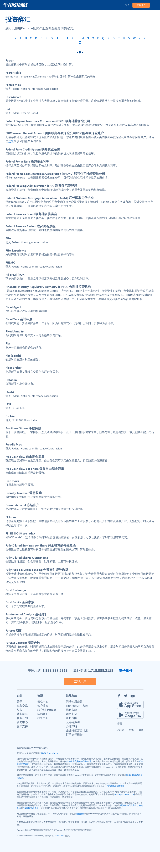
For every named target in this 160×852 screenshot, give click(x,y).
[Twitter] (126, 696)
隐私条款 (71, 710)
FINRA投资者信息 (30, 808)
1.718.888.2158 (100, 670)
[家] (15, 5)
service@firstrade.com (124, 794)
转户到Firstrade (46, 710)
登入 (127, 5)
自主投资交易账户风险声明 (78, 761)
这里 (11, 141)
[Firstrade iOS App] (130, 705)
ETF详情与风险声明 (116, 786)
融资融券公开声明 (128, 805)
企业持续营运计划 (77, 730)
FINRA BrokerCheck (49, 753)
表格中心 (42, 702)
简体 (131, 730)
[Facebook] (119, 696)
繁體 (141, 730)
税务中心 (42, 718)
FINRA (58, 835)
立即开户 (141, 5)
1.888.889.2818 (55, 670)
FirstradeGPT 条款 (77, 706)
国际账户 (42, 714)
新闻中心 (22, 722)
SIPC (63, 835)
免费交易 (22, 706)
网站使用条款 (74, 702)
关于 (19, 702)
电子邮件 (126, 670)
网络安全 (71, 714)
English (120, 730)
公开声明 (71, 726)
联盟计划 (22, 718)
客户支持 (22, 726)
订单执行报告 (74, 735)
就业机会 (22, 714)
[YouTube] (133, 696)
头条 (19, 710)
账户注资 (42, 706)
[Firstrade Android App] (130, 715)
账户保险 (71, 718)
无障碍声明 (73, 722)
